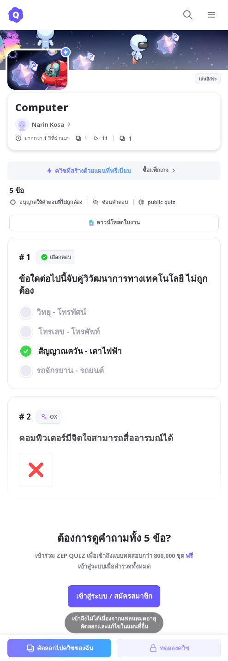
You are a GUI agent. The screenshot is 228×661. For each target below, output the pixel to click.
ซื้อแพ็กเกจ (160, 170)
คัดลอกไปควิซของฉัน (59, 648)
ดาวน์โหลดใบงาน (114, 222)
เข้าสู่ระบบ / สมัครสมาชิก (114, 595)
